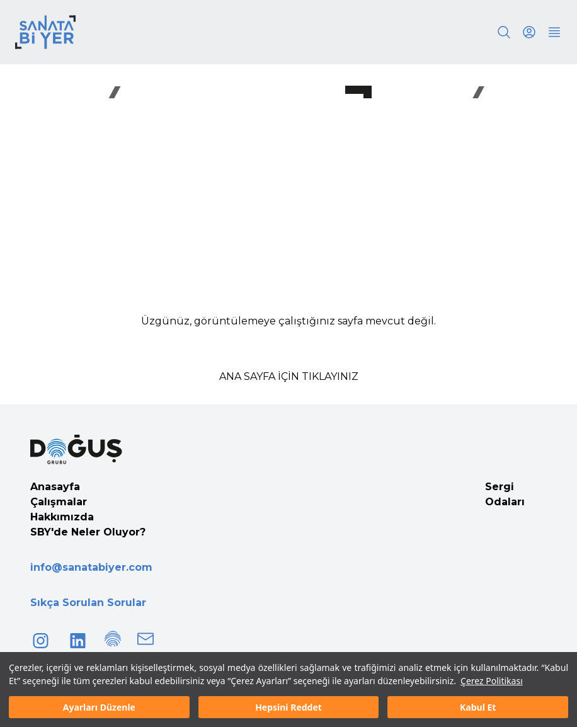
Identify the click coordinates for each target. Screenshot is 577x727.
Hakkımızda (62, 517)
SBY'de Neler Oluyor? (88, 532)
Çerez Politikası (491, 681)
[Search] (503, 32)
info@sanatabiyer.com (91, 567)
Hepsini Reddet (288, 707)
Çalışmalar (58, 502)
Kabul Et (478, 707)
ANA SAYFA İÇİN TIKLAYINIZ (288, 376)
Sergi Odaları (505, 494)
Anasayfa (55, 487)
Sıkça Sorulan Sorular (88, 603)
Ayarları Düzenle (99, 707)
